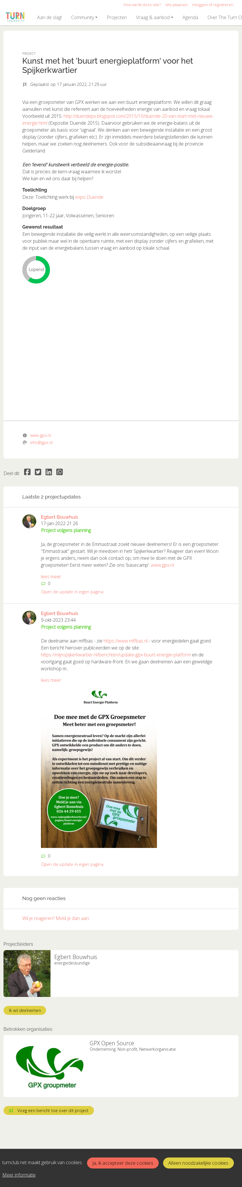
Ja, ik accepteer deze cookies (122, 1163)
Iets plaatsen (176, 4)
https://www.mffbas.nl (126, 641)
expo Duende (89, 197)
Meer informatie (19, 1175)
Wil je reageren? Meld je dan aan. (56, 918)
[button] (49, 17)
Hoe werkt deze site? (142, 4)
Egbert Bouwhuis (59, 517)
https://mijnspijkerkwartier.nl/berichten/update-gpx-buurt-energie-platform (116, 655)
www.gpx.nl (40, 435)
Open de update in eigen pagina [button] (72, 592)
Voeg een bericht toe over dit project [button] (49, 1110)
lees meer (51, 576)
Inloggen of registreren (212, 4)
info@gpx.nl (41, 442)
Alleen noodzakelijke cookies (198, 1163)
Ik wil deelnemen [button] (25, 1010)
